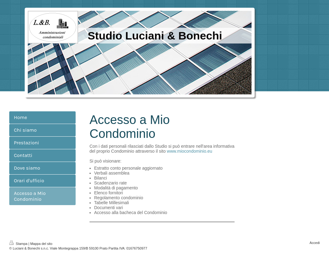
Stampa (18, 244)
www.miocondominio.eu (189, 151)
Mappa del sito (41, 244)
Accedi (315, 243)
